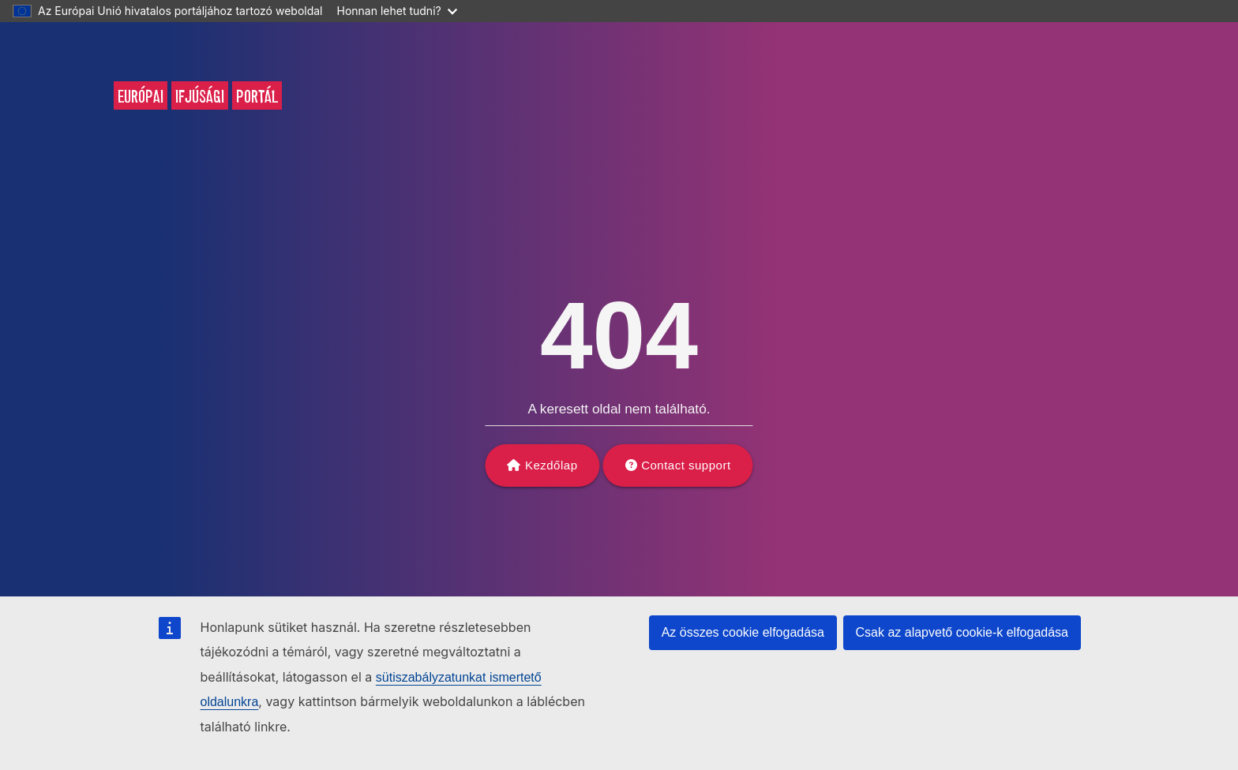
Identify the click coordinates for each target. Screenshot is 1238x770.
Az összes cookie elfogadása (743, 632)
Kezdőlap (551, 465)
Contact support (685, 465)
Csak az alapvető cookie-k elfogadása (962, 632)
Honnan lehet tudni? (397, 10)
